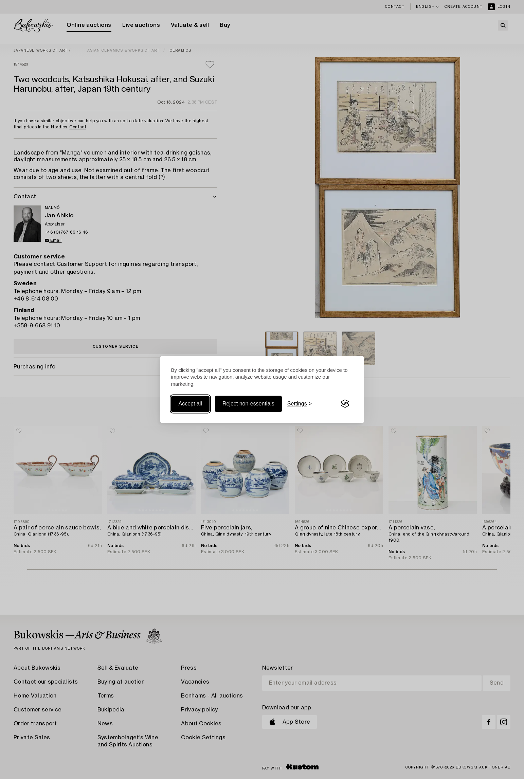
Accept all (190, 403)
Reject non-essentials (248, 403)
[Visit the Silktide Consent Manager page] (345, 404)
